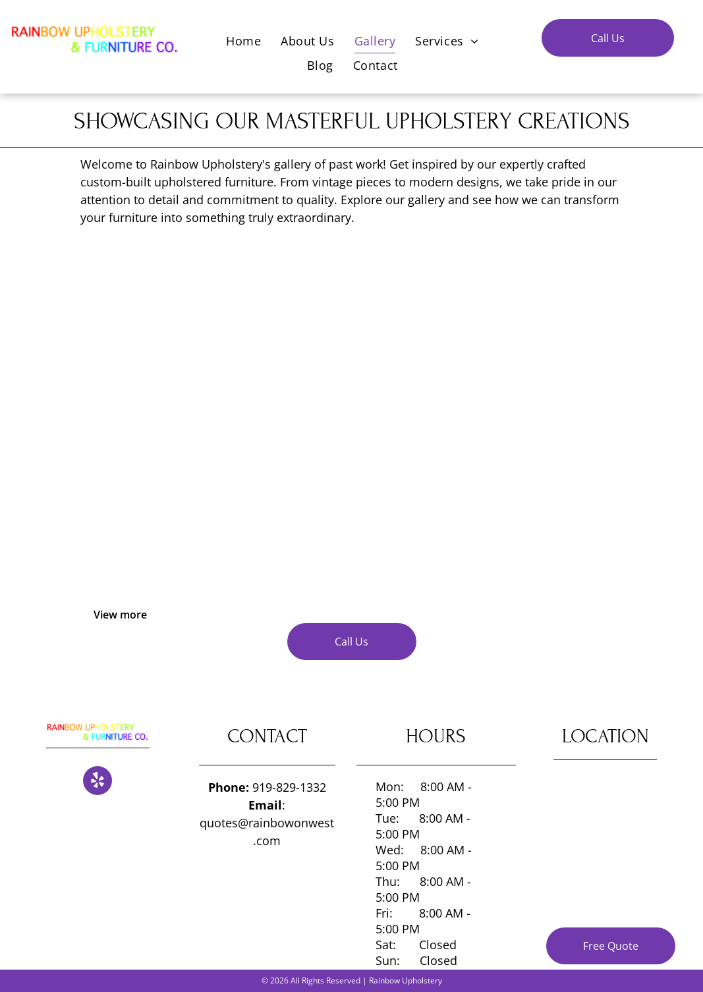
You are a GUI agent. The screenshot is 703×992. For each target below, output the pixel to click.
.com (267, 840)
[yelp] (97, 782)
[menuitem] (243, 40)
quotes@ (224, 823)
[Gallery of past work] (175, 336)
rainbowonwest (291, 823)
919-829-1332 (289, 787)
